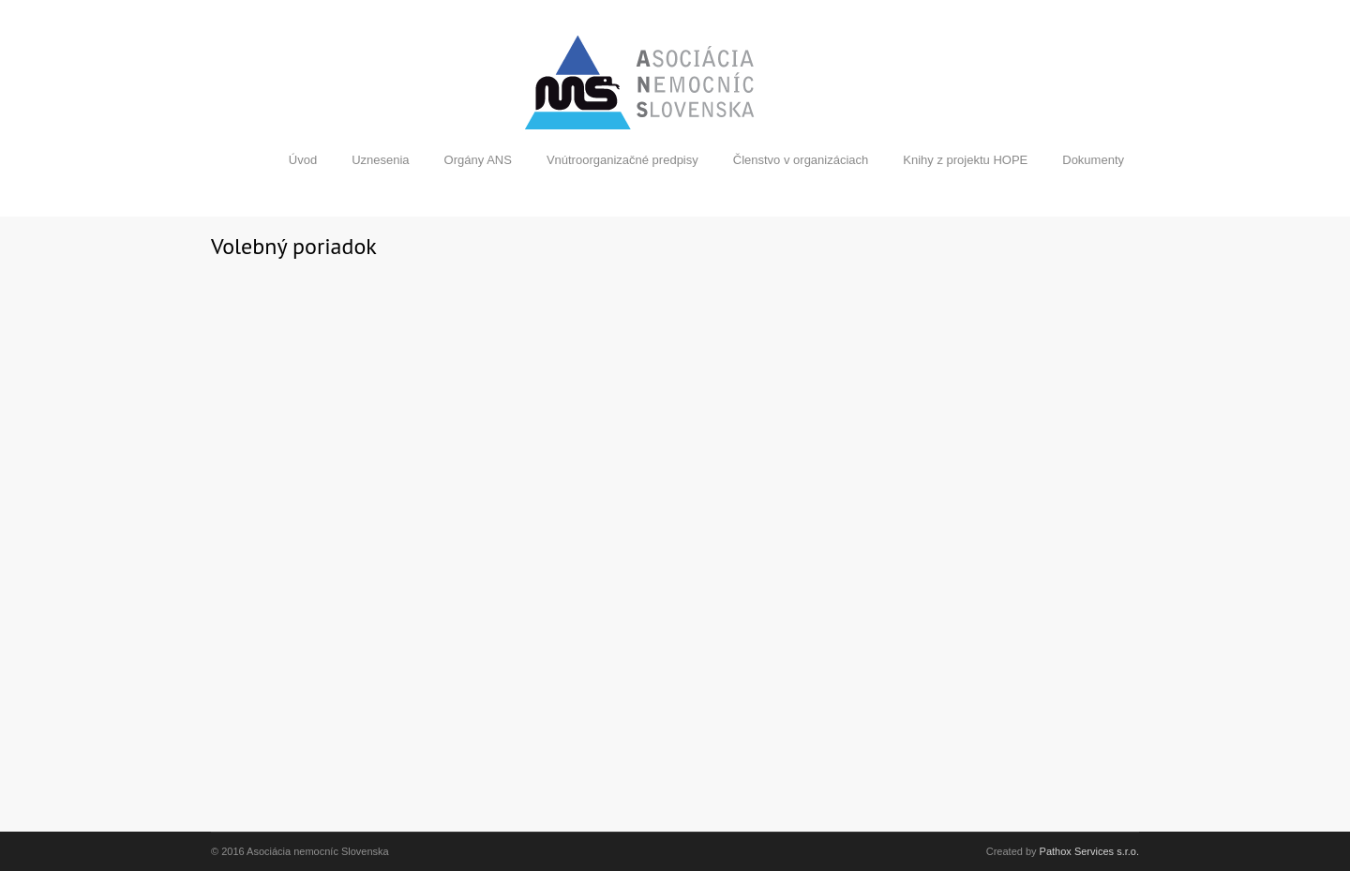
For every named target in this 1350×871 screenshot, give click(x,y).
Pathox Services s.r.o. (1089, 851)
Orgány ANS (478, 160)
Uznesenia (380, 160)
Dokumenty (1093, 160)
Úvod (303, 160)
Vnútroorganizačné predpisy (622, 160)
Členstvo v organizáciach (801, 160)
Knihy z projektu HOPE (965, 160)
